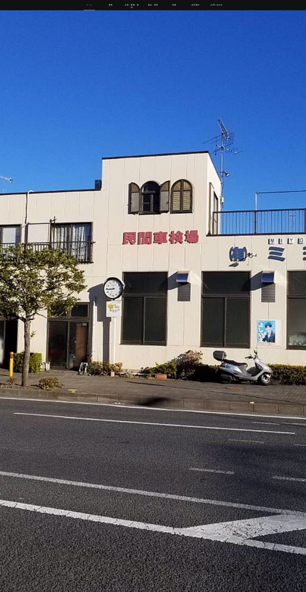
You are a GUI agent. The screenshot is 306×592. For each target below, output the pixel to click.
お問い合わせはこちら (153, 317)
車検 (111, 5)
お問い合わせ (217, 5)
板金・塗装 (153, 5)
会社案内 (195, 5)
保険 (174, 5)
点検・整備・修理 (132, 6)
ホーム (89, 5)
